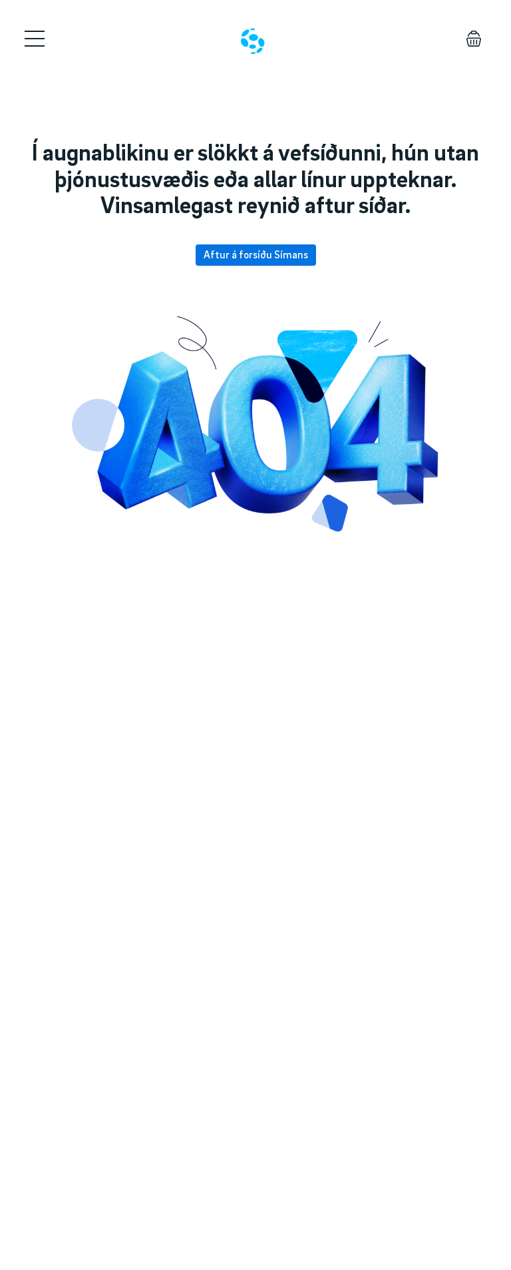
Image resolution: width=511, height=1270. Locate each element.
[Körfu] (473, 38)
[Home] (252, 41)
